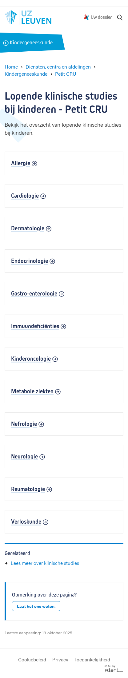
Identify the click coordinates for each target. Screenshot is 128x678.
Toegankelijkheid (92, 659)
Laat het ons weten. (36, 606)
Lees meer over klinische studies (45, 562)
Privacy (60, 659)
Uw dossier (101, 17)
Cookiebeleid (32, 659)
